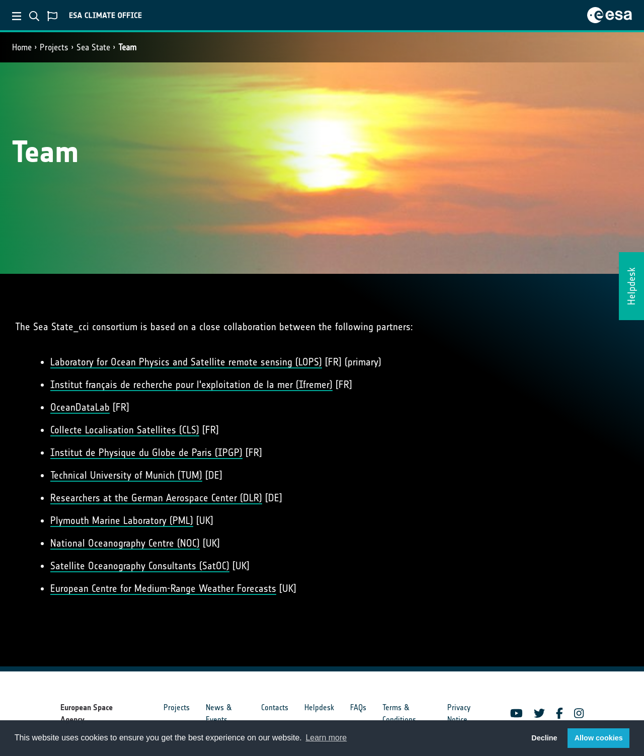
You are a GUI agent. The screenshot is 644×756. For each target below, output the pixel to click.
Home (22, 47)
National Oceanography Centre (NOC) (125, 543)
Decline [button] (544, 738)
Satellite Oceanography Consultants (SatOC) (139, 566)
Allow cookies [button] (599, 738)
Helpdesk (319, 707)
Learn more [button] (326, 737)
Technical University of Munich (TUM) (126, 475)
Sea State (93, 47)
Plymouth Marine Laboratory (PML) (121, 520)
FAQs (358, 707)
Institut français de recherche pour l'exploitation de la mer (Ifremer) (191, 385)
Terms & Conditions (399, 713)
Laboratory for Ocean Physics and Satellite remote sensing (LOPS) (186, 362)
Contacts (274, 707)
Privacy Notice (458, 713)
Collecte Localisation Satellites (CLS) (124, 430)
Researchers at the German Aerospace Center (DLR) (156, 498)
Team (127, 47)
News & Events (218, 713)
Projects (54, 47)
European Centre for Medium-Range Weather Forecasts (163, 588)
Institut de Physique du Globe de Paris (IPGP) (146, 452)
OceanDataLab (80, 407)
